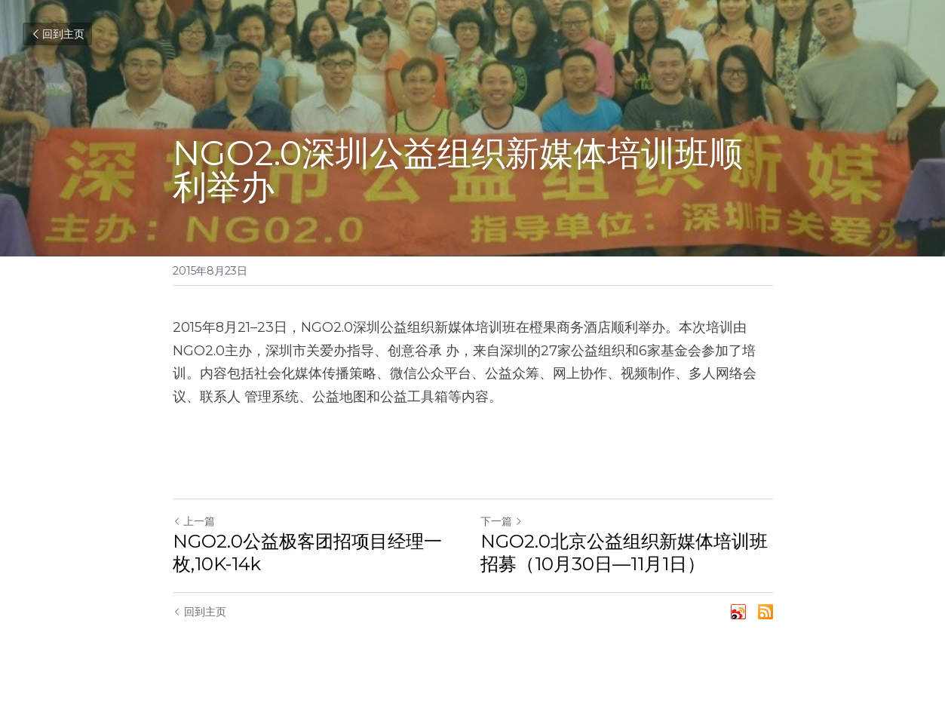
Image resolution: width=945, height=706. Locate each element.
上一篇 (194, 521)
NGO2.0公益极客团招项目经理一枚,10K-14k (307, 552)
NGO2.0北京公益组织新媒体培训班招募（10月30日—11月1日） (624, 552)
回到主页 (57, 34)
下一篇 (501, 521)
